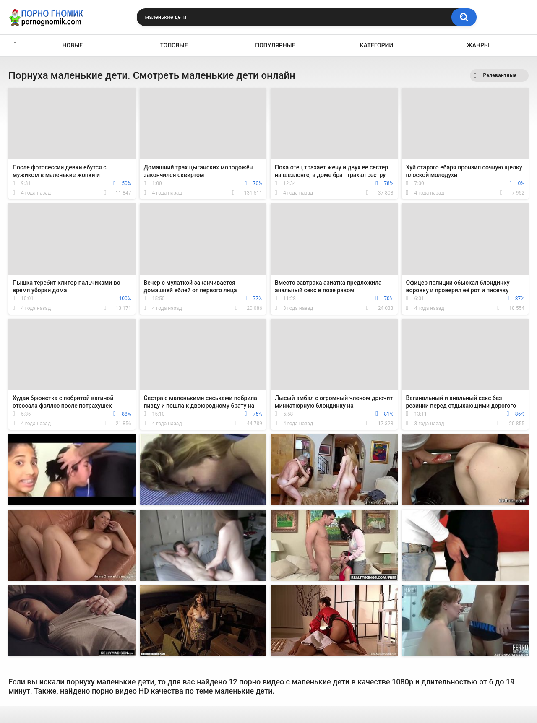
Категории (377, 45)
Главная (15, 45)
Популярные (275, 45)
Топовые (174, 45)
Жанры (478, 45)
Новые (73, 45)
